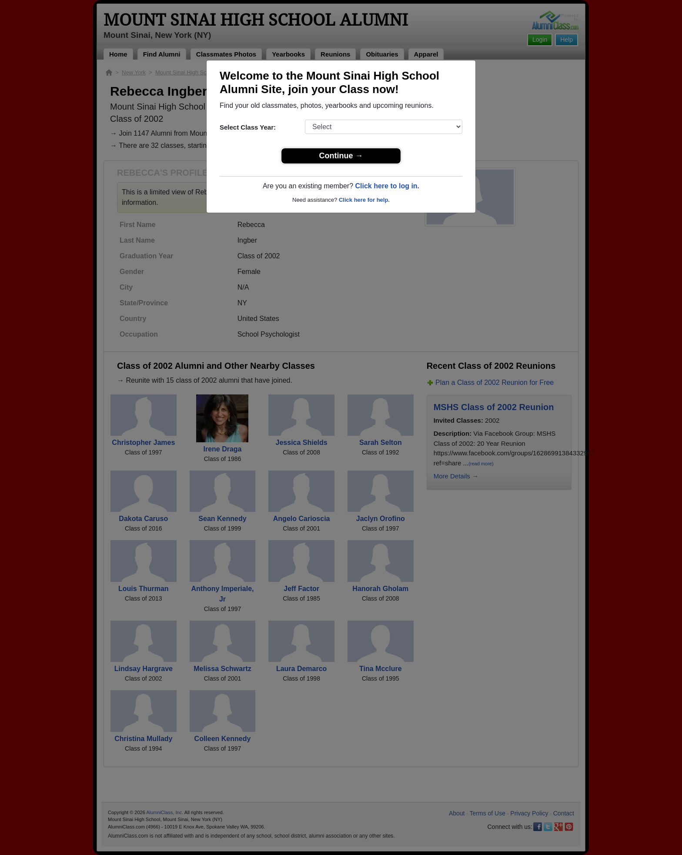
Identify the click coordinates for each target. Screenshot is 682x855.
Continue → (341, 155)
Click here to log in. (387, 186)
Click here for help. (364, 200)
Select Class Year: (248, 127)
